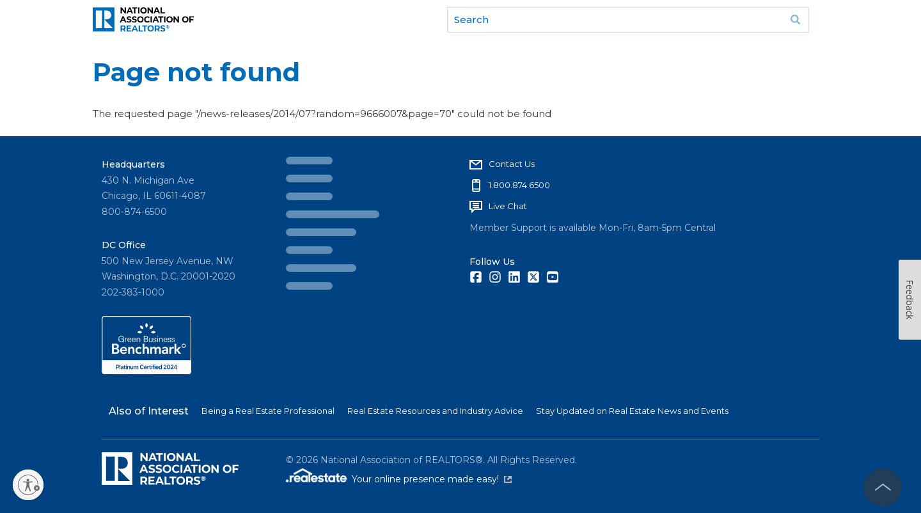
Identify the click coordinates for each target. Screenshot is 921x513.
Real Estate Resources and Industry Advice (435, 411)
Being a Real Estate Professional (268, 411)
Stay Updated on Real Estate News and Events (632, 411)
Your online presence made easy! (432, 479)
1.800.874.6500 (519, 185)
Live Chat (508, 206)
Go (795, 20)
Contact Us (512, 164)
